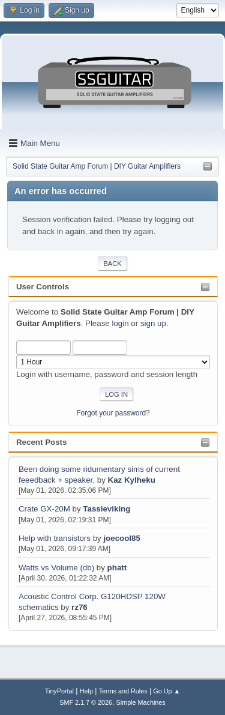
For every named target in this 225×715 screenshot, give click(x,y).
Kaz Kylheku (131, 479)
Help (86, 691)
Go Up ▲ (166, 691)
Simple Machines (141, 702)
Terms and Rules (123, 691)
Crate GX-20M (44, 508)
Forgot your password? (113, 413)
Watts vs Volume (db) (56, 567)
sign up (153, 323)
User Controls (42, 286)
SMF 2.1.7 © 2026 (85, 702)
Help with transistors (55, 538)
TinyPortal (59, 691)
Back (112, 263)
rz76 (79, 607)
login (120, 323)
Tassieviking (106, 508)
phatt (117, 567)
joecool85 (121, 538)
